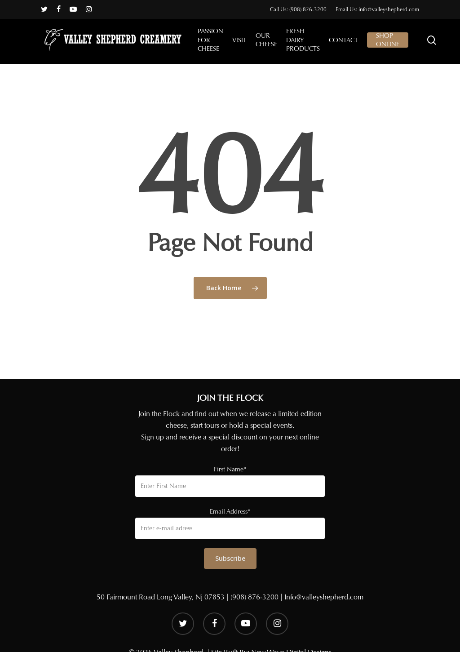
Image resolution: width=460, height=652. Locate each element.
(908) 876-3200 (254, 597)
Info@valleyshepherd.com (323, 597)
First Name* (230, 469)
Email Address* (230, 511)
